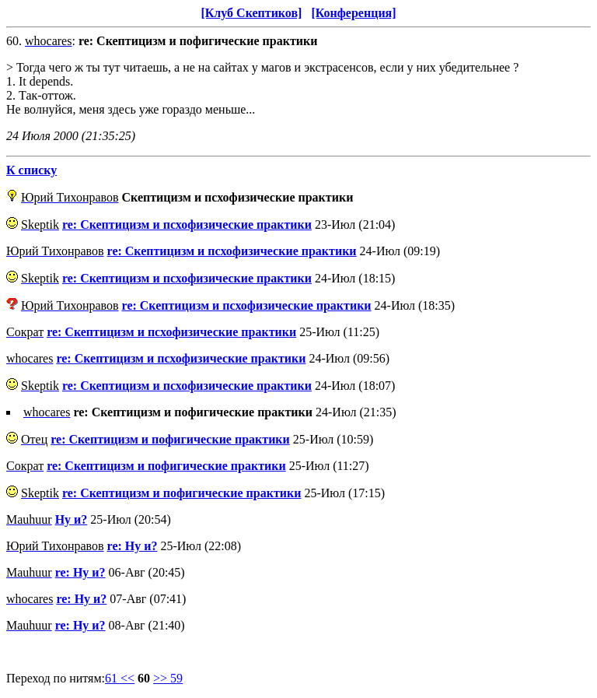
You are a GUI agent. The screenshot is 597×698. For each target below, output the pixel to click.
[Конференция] (353, 12)
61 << (119, 678)
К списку (31, 170)
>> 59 (168, 678)
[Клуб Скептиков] (251, 12)
